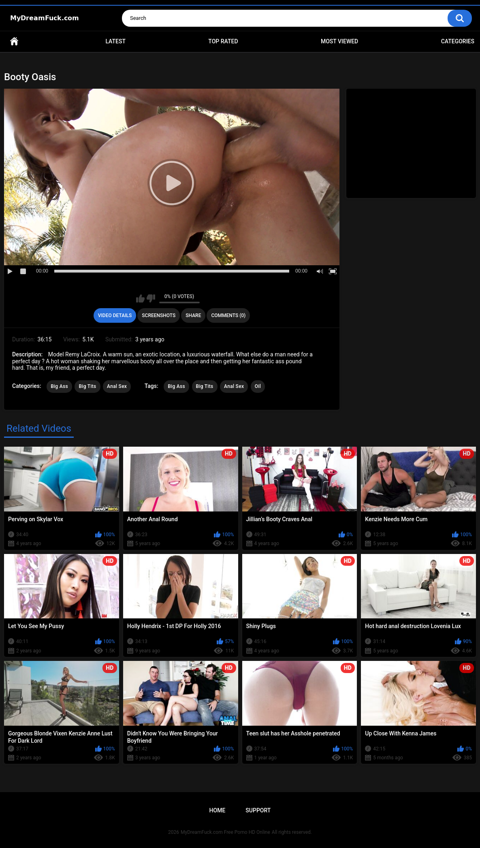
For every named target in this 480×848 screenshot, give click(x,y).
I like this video (140, 298)
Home (14, 41)
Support (258, 810)
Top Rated (223, 41)
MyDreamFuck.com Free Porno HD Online (225, 832)
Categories (457, 41)
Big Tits (87, 386)
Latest (115, 41)
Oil (258, 386)
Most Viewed (339, 41)
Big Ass (59, 386)
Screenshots (158, 315)
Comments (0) (228, 315)
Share (193, 315)
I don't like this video (151, 298)
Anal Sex (117, 386)
